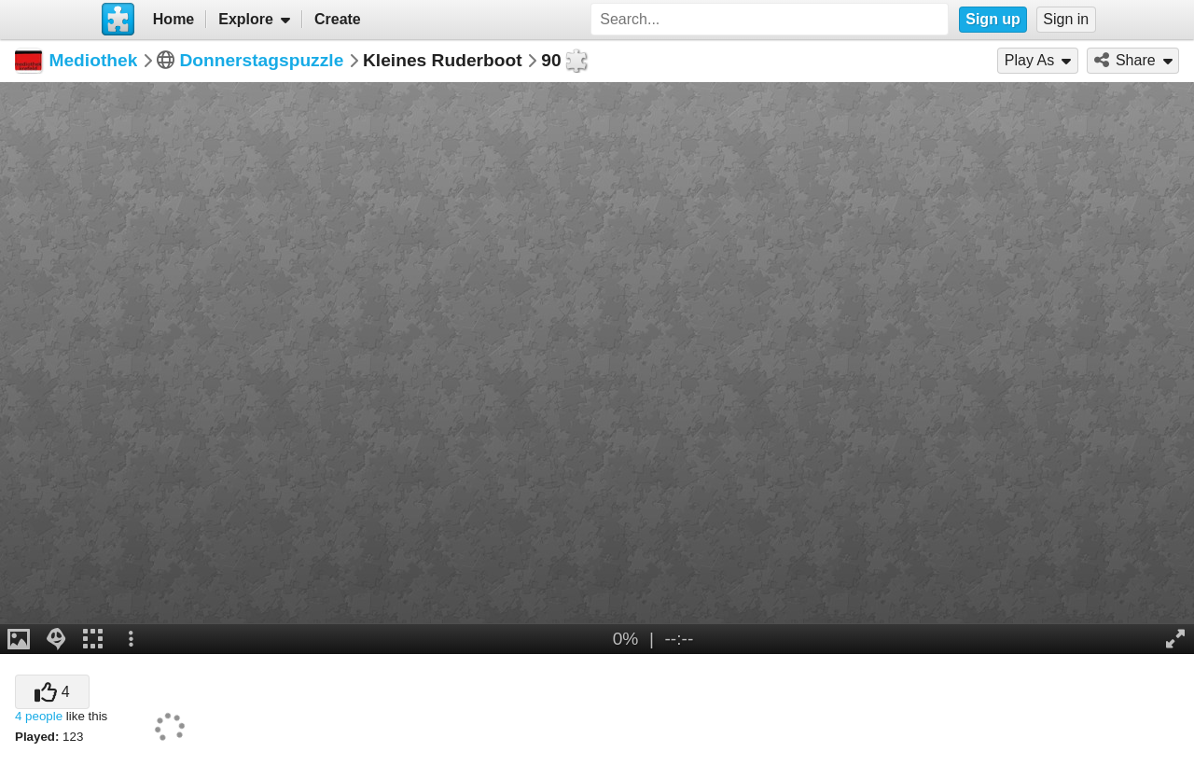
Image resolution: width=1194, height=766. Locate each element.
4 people (38, 716)
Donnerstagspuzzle (261, 60)
